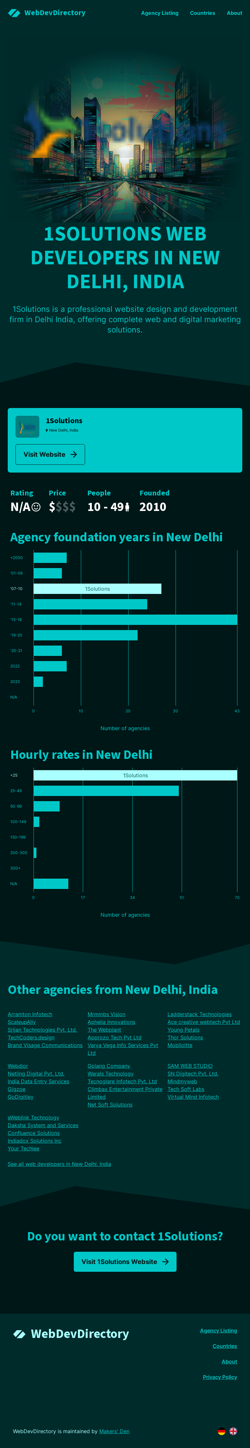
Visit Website (50, 454)
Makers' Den (114, 1431)
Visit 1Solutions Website (125, 1262)
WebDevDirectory (80, 1334)
